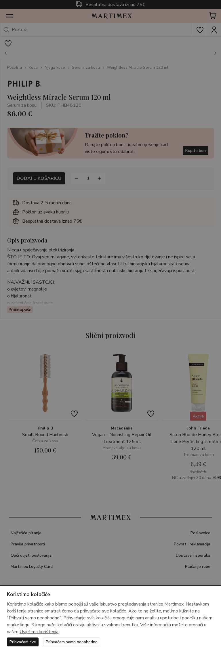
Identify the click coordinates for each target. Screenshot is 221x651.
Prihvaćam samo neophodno (72, 642)
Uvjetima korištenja (39, 632)
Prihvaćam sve (22, 642)
